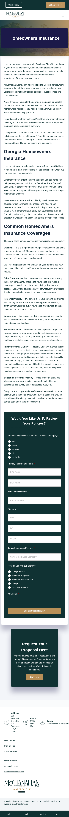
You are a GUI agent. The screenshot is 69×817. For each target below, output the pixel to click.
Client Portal (13, 5)
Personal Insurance (12, 766)
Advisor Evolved (21, 804)
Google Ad (16, 583)
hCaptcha (13, 594)
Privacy (55, 801)
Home (14, 445)
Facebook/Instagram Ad (22, 579)
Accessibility (45, 801)
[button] (34, 677)
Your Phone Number (18, 491)
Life (13, 453)
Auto (14, 441)
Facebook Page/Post (21, 575)
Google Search (18, 571)
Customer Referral (20, 587)
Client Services (10, 751)
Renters (15, 449)
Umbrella (16, 457)
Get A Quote (55, 5)
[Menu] (63, 15)
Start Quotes (9, 746)
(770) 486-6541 (32, 723)
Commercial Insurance (14, 772)
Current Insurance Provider (21, 548)
